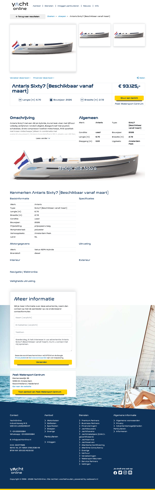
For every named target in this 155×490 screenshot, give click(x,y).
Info (97, 5)
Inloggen (50, 441)
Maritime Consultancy (91, 447)
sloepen (62, 16)
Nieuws (87, 5)
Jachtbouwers (87, 428)
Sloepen (49, 428)
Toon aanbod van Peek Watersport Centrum (39, 391)
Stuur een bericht (129, 97)
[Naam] (43, 317)
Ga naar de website (21, 386)
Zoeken (51, 16)
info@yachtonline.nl (21, 439)
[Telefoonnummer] (43, 332)
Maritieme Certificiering (92, 444)
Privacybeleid (20, 357)
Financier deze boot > (43, 77)
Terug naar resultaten (27, 16)
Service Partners (88, 461)
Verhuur (84, 453)
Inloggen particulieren (68, 5)
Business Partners (89, 423)
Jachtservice (86, 439)
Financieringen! (88, 425)
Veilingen (85, 463)
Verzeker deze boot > (20, 77)
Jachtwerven (87, 442)
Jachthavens (86, 431)
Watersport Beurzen (90, 458)
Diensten (49, 5)
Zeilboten (50, 423)
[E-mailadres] (43, 325)
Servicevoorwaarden (38, 357)
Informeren (120, 431)
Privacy (118, 423)
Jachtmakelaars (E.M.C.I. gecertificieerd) (92, 435)
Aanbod (36, 5)
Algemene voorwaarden (126, 420)
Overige (49, 431)
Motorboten (51, 420)
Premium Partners (89, 420)
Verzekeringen (87, 455)
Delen (141, 77)
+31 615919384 (19, 431)
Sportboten (51, 425)
